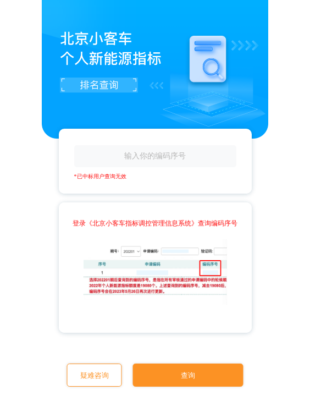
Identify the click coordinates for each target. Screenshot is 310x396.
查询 (188, 375)
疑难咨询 (94, 375)
